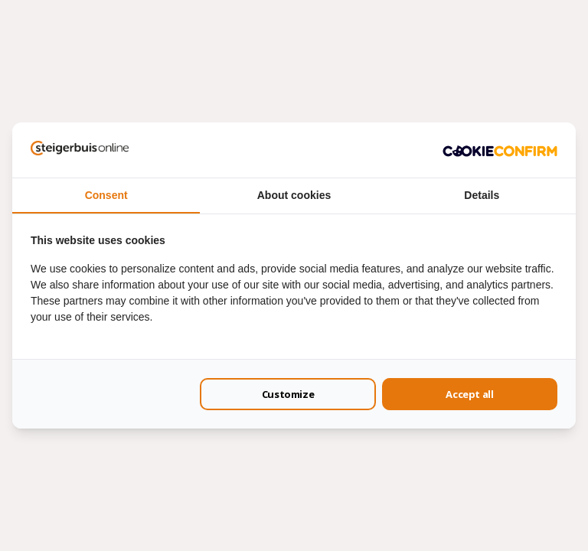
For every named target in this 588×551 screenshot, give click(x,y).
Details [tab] (481, 195)
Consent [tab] (106, 195)
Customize (288, 394)
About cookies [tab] (294, 195)
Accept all (469, 394)
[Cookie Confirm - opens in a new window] (500, 150)
